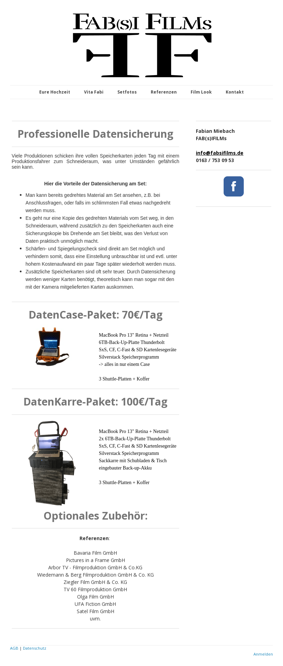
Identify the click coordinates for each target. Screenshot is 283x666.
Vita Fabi (93, 92)
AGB (14, 648)
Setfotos (127, 92)
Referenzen (164, 92)
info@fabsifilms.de (219, 153)
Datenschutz (34, 648)
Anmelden (263, 654)
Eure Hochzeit (54, 92)
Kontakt (235, 92)
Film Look (201, 92)
